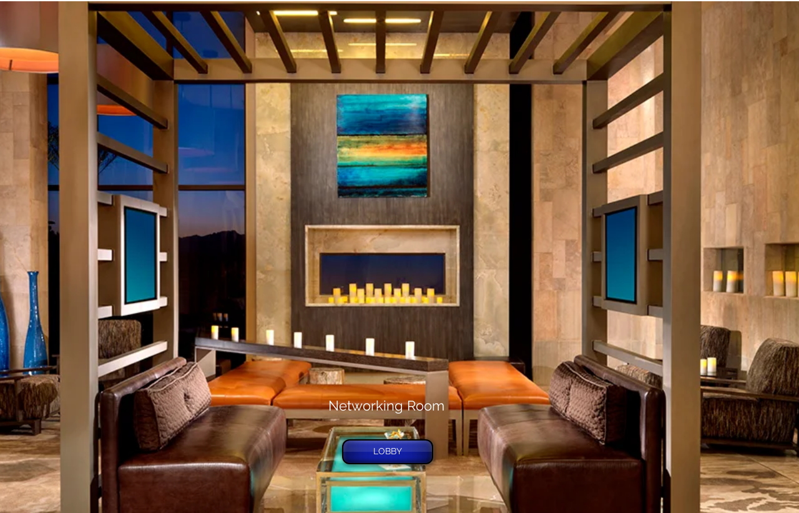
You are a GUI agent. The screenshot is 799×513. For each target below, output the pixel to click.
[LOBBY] (387, 451)
